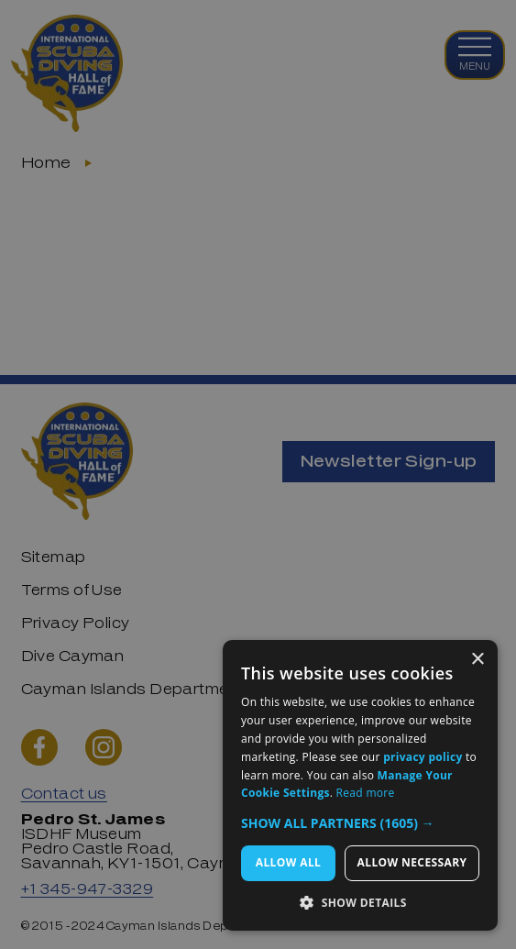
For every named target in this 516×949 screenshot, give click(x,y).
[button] (360, 822)
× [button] (477, 660)
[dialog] (258, 474)
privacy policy (422, 757)
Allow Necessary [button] (412, 862)
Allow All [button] (289, 862)
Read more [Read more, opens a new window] (365, 792)
